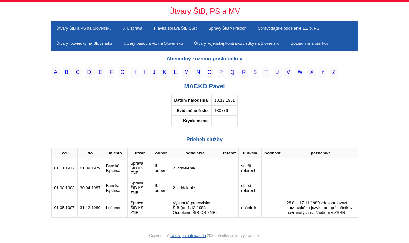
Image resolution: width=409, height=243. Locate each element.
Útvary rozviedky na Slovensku (84, 43)
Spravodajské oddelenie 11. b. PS (288, 28)
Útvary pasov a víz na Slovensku (153, 43)
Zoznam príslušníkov (310, 43)
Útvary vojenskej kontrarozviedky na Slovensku (236, 43)
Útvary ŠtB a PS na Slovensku (84, 28)
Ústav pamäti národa (188, 235)
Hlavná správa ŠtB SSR (175, 28)
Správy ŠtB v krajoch (227, 28)
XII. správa (132, 28)
